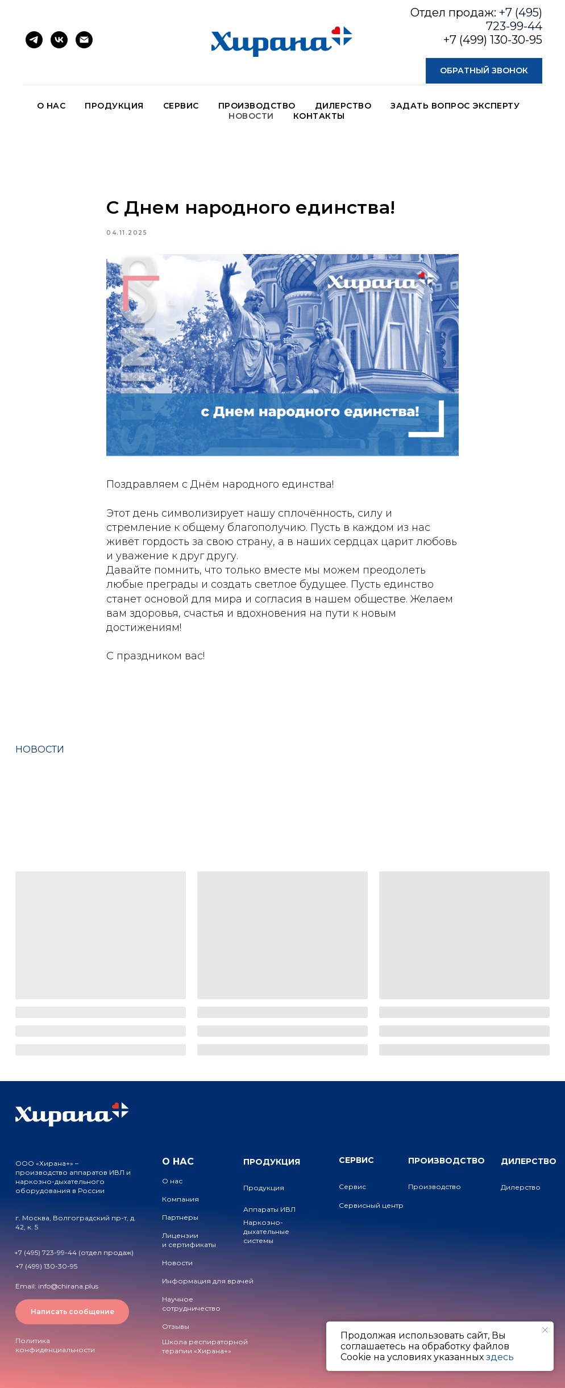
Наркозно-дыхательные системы (266, 1231)
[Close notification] (545, 1330)
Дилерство (521, 1187)
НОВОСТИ (251, 116)
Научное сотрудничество (191, 1303)
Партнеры (180, 1217)
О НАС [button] (51, 106)
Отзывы (175, 1326)
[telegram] (34, 39)
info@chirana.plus (68, 1286)
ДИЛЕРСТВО (343, 106)
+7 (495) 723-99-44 (514, 19)
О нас (172, 1181)
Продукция (263, 1187)
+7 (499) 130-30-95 (492, 40)
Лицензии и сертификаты (189, 1240)
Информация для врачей (208, 1281)
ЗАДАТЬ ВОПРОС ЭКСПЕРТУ (455, 106)
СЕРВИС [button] (181, 106)
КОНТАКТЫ (319, 116)
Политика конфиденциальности (55, 1345)
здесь (500, 1357)
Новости (177, 1262)
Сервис (352, 1186)
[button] (484, 71)
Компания (180, 1199)
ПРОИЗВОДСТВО (257, 106)
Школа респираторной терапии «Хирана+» (205, 1346)
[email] (84, 39)
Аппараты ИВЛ (269, 1209)
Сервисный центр (371, 1205)
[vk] (59, 39)
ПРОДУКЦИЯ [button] (114, 106)
